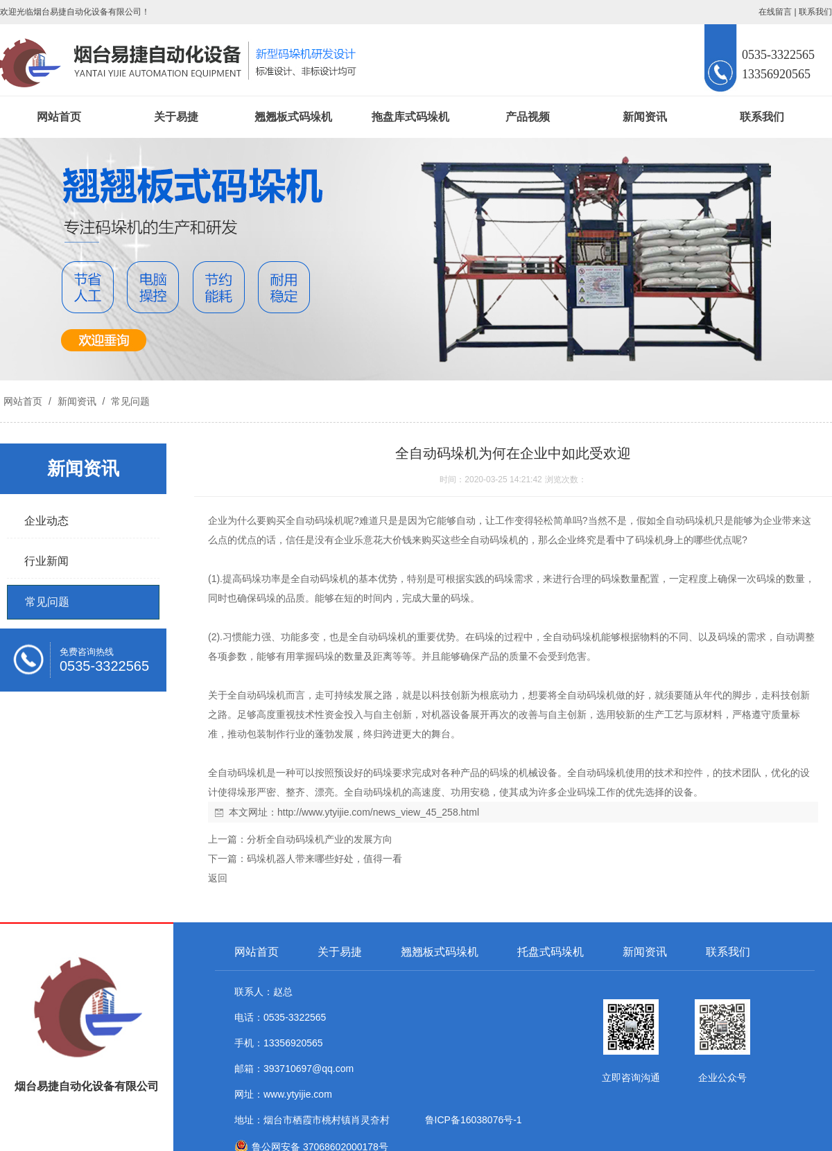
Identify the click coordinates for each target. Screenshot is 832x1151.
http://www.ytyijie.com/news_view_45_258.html (378, 812)
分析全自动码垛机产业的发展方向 (319, 839)
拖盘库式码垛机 (410, 117)
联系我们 (815, 12)
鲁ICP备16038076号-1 (470, 1119)
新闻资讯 (645, 117)
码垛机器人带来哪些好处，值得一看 (324, 858)
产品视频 (527, 117)
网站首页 (59, 117)
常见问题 (129, 401)
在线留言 (775, 12)
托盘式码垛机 (550, 952)
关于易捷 (176, 117)
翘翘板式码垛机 (293, 117)
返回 (217, 878)
